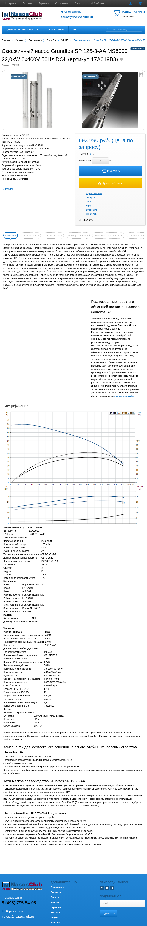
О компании (61, 3)
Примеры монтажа (78, 235)
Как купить (10, 3)
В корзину (110, 171)
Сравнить (86, 220)
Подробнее (7, 189)
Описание (10, 235)
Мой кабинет (97, 3)
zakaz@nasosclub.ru (124, 396)
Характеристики (30, 235)
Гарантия (44, 3)
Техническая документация (108, 235)
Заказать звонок (12, 897)
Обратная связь (71, 11)
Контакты (79, 3)
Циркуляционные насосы (22, 29)
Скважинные (56, 29)
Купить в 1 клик (110, 183)
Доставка (28, 3)
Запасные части (53, 235)
